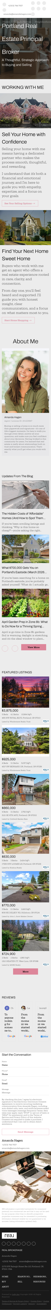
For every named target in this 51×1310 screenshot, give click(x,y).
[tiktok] (44, 9)
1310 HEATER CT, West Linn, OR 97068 (20, 961)
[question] (25, 1092)
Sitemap (31, 1304)
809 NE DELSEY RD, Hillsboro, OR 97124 (21, 913)
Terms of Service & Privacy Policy (15, 1301)
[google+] (33, 14)
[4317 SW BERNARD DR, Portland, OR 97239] (25, 740)
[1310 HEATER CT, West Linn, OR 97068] (25, 935)
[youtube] (38, 9)
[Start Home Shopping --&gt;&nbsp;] (18, 320)
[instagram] (33, 9)
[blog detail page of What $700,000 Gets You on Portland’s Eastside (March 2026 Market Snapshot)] (25, 560)
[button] (10, 1276)
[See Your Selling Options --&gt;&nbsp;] (20, 203)
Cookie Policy (36, 1301)
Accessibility (42, 1304)
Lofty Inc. (15, 1294)
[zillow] (44, 3)
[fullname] (25, 1064)
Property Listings (20, 1304)
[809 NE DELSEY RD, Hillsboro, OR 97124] (25, 887)
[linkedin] (38, 3)
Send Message (25, 1132)
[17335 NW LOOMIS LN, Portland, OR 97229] (25, 838)
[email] (25, 1083)
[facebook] (33, 3)
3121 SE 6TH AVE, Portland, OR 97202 (19, 815)
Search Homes (22, 21)
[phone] (25, 1074)
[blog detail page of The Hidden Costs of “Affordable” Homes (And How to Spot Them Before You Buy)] (25, 506)
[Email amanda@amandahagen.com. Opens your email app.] (16, 11)
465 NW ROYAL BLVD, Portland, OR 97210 (21, 718)
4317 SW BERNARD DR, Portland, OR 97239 (22, 766)
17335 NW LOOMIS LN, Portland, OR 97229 (21, 864)
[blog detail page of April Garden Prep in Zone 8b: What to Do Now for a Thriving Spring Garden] (25, 614)
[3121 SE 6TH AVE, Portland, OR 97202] (25, 789)
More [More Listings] (25, 971)
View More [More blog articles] (34, 647)
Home (6, 21)
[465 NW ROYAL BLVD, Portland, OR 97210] (25, 692)
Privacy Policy (20, 1117)
